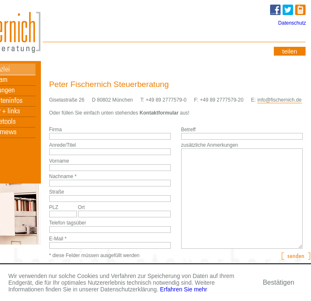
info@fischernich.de (280, 100)
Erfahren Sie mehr (183, 289)
